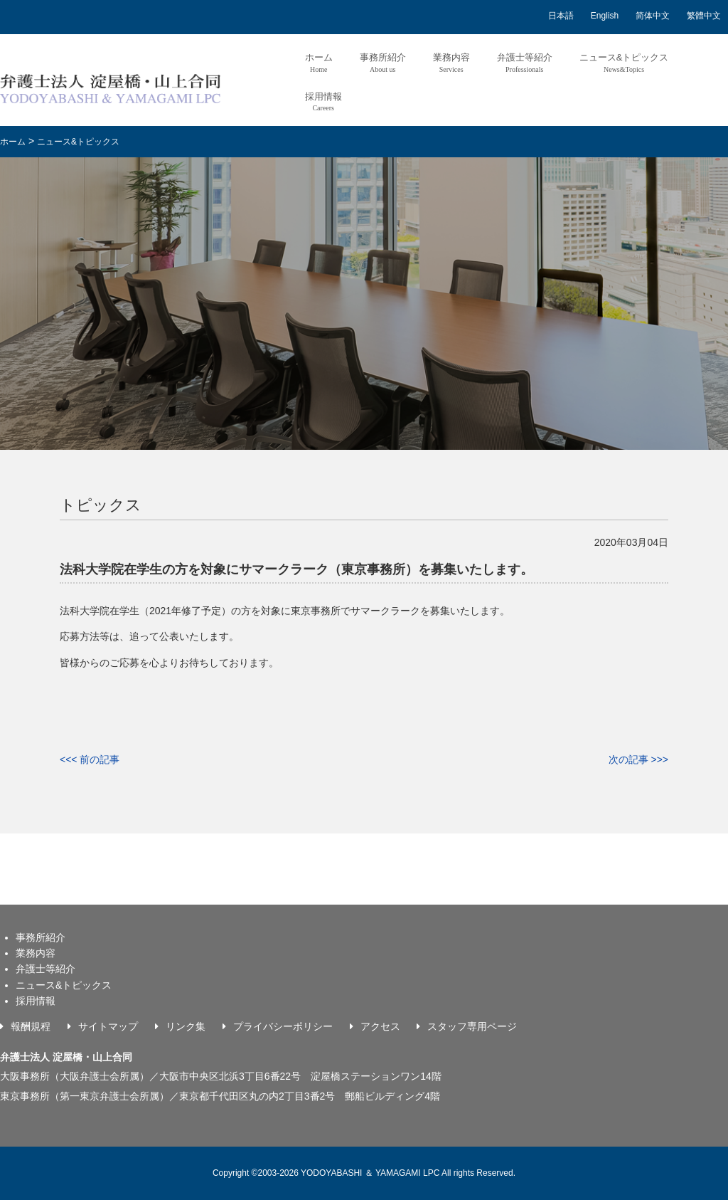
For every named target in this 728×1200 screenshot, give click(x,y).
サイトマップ (108, 1026)
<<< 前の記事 (89, 759)
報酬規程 (30, 1026)
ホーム (319, 62)
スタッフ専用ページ (472, 1026)
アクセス (380, 1026)
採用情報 (323, 101)
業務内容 (451, 62)
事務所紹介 (383, 62)
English (605, 16)
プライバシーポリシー (283, 1026)
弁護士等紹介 (524, 62)
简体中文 (653, 16)
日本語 (561, 16)
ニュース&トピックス (624, 62)
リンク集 (185, 1026)
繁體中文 (704, 16)
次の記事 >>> (638, 759)
